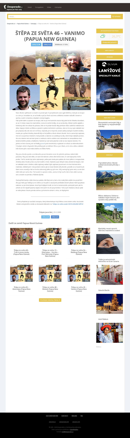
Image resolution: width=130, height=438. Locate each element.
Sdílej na (45, 217)
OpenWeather (74, 429)
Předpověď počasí (109, 42)
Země (30, 7)
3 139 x (61, 44)
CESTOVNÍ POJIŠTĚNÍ (52, 416)
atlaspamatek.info (64, 422)
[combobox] (59, 16)
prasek (43, 143)
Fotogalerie (39, 7)
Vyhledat (116, 16)
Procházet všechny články (50, 300)
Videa (49, 7)
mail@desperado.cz (67, 432)
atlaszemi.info (76, 422)
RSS (82, 416)
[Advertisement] (50, 323)
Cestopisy (58, 7)
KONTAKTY (65, 416)
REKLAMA (74, 416)
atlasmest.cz (52, 422)
